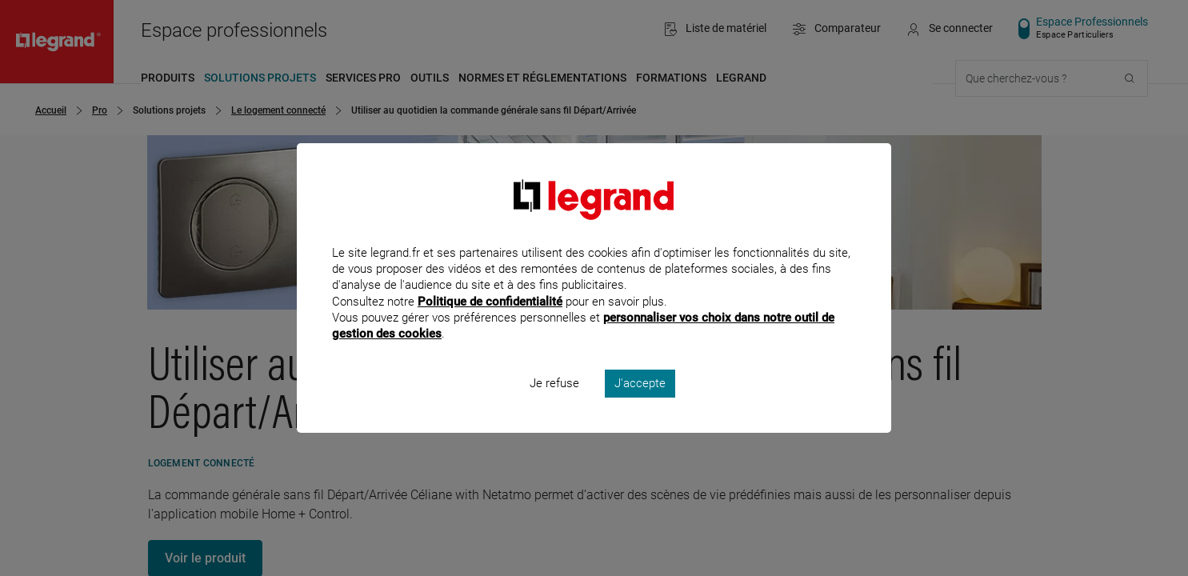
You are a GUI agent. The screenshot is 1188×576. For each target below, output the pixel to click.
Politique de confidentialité (490, 322)
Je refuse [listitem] (554, 405)
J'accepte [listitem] (640, 405)
